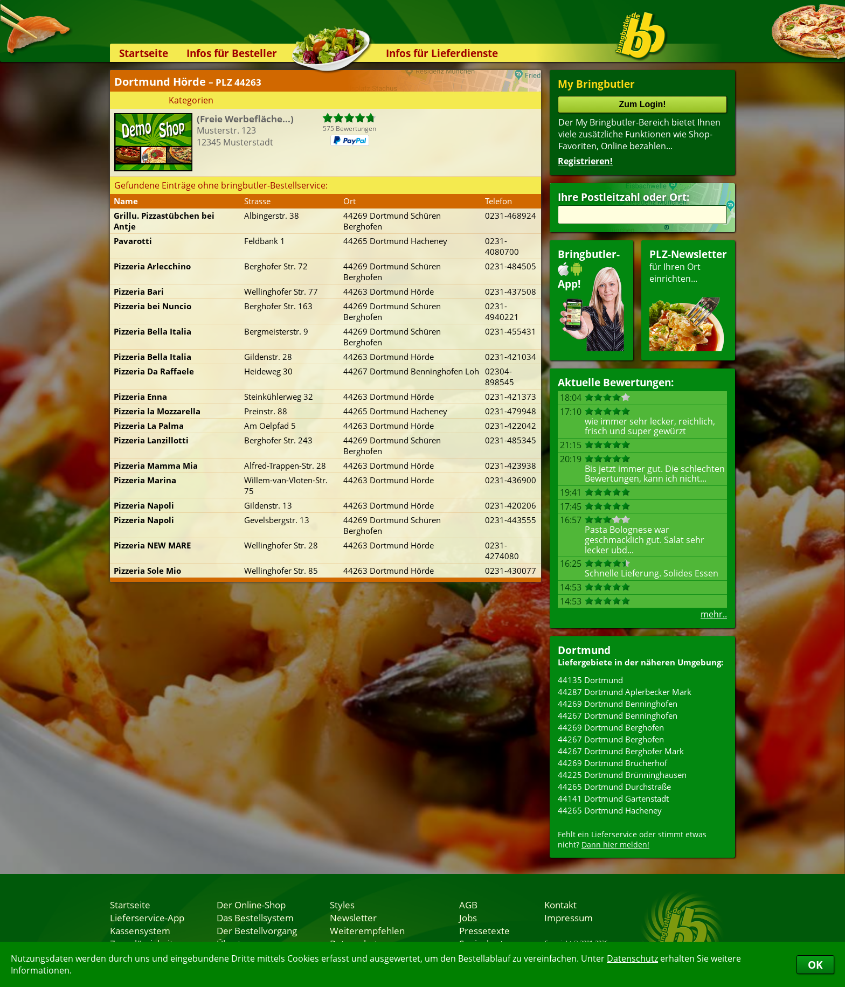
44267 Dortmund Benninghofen (617, 715)
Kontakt (560, 904)
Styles (342, 904)
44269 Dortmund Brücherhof (612, 762)
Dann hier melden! (615, 844)
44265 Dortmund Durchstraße (614, 786)
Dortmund (584, 650)
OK (815, 964)
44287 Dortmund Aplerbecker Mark (624, 691)
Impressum (568, 917)
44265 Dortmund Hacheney (610, 810)
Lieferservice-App (147, 917)
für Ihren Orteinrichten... (688, 299)
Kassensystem (140, 930)
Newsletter (353, 917)
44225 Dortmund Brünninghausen (622, 774)
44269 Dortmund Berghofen (611, 727)
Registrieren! (585, 161)
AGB (468, 904)
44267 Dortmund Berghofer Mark (621, 751)
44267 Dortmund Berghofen (611, 739)
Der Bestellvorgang (257, 930)
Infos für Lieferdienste (442, 53)
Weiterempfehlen (367, 930)
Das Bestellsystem (255, 917)
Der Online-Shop (251, 904)
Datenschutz (632, 958)
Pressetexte (484, 930)
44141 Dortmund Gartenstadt (613, 798)
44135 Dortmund (590, 680)
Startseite (143, 53)
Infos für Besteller (231, 53)
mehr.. (714, 614)
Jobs (468, 917)
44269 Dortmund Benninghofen (617, 703)
